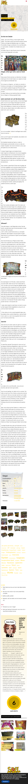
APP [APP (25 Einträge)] (8, 548)
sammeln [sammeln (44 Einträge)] (5, 567)
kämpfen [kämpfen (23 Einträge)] (17, 560)
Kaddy (3, 20)
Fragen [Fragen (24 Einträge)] (3, 552)
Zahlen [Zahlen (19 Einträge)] (20, 573)
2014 (15, 478)
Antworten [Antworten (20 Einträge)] (4, 548)
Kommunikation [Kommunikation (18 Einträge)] (12, 558)
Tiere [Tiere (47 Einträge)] (17, 570)
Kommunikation (17, 496)
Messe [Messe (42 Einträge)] (23, 560)
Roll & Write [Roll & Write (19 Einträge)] (8, 565)
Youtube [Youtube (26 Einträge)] (16, 573)
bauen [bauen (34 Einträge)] (23, 548)
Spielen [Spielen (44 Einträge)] (11, 570)
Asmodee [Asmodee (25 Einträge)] (13, 548)
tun (10, 133)
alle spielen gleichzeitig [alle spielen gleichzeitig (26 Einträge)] (7, 545)
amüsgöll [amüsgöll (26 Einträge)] (16, 545)
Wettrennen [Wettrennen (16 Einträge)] (4, 573)
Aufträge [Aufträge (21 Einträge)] (18, 548)
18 (14, 485)
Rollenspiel (21, 498)
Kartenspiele (11, 18)
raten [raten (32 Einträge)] (3, 565)
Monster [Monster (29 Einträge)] (4, 563)
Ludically (16, 490)
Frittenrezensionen (5, 18)
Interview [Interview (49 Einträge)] (15, 555)
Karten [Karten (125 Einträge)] (5, 557)
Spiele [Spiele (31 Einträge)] (19, 567)
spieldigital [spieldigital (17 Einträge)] (15, 567)
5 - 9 (15, 481)
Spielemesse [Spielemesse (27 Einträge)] (5, 570)
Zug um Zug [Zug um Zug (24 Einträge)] (4, 575)
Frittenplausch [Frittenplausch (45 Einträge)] (11, 552)
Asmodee (16, 493)
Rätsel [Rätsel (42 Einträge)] (14, 565)
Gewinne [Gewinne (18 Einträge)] (23, 552)
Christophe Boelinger (18, 488)
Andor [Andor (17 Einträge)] (21, 545)
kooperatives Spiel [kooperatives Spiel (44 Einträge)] (8, 560)
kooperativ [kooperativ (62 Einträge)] (21, 558)
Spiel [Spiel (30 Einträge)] (10, 567)
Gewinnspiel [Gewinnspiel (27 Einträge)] (5, 555)
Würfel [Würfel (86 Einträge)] (10, 572)
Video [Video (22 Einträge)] (21, 570)
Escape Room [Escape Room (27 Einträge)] (12, 550)
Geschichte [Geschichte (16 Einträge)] (19, 552)
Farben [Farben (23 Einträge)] (23, 550)
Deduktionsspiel (17, 495)
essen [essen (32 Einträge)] (19, 550)
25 (14, 483)
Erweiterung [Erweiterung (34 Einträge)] (5, 550)
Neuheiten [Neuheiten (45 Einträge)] (10, 563)
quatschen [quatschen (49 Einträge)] (18, 563)
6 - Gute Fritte (17, 500)
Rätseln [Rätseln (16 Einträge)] (18, 565)
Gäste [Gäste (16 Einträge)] (10, 555)
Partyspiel (16, 498)
